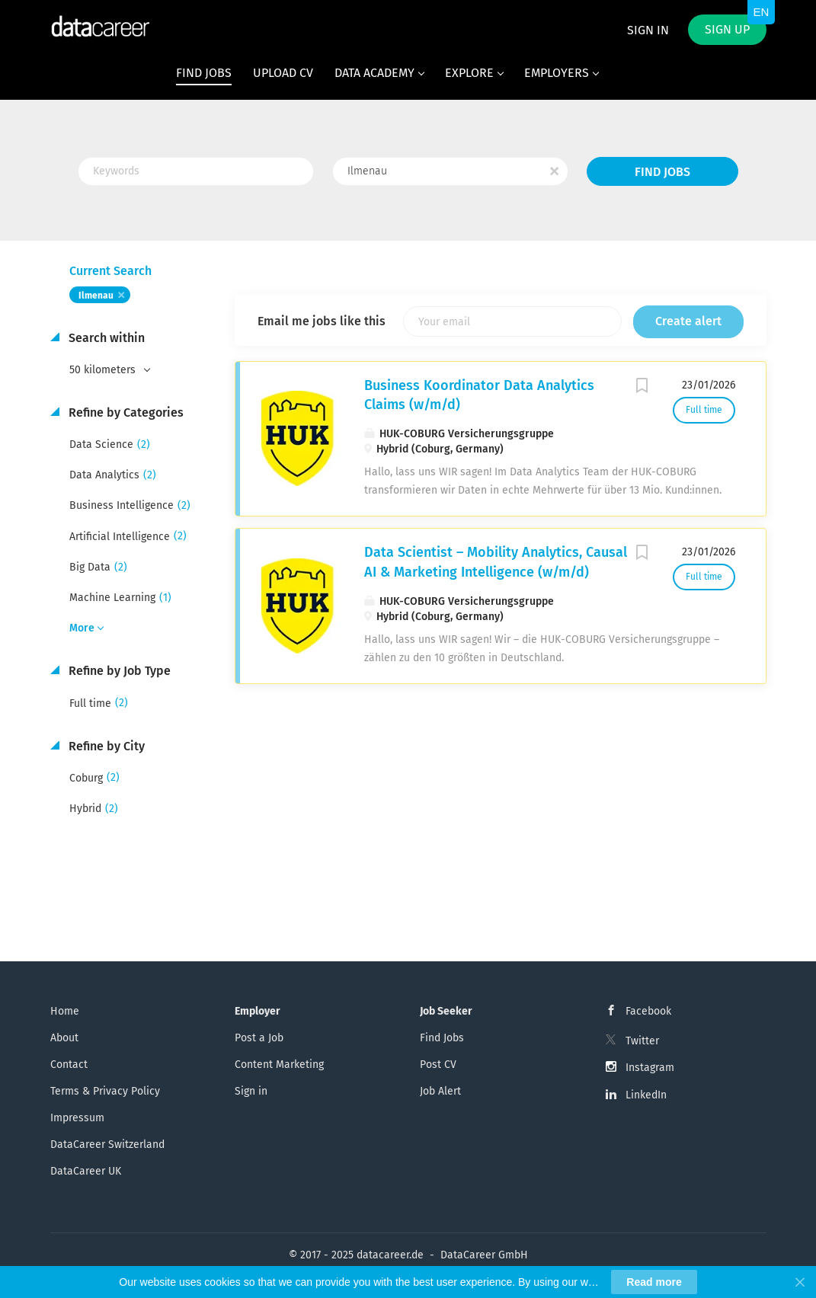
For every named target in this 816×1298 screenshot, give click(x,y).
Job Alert (440, 1091)
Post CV (438, 1064)
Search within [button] (105, 338)
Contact (69, 1064)
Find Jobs (662, 172)
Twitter (642, 1040)
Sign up (727, 29)
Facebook (648, 1011)
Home (64, 1011)
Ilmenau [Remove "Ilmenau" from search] (96, 295)
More (81, 628)
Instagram (650, 1067)
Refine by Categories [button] (125, 412)
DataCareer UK (85, 1171)
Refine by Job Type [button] (118, 670)
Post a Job (259, 1037)
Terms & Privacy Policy (105, 1091)
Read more (653, 1282)
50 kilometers (104, 369)
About (64, 1037)
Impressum (77, 1117)
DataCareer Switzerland (107, 1144)
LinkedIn (646, 1095)
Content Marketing (279, 1064)
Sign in (648, 30)
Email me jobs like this (322, 321)
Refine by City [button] (105, 746)
